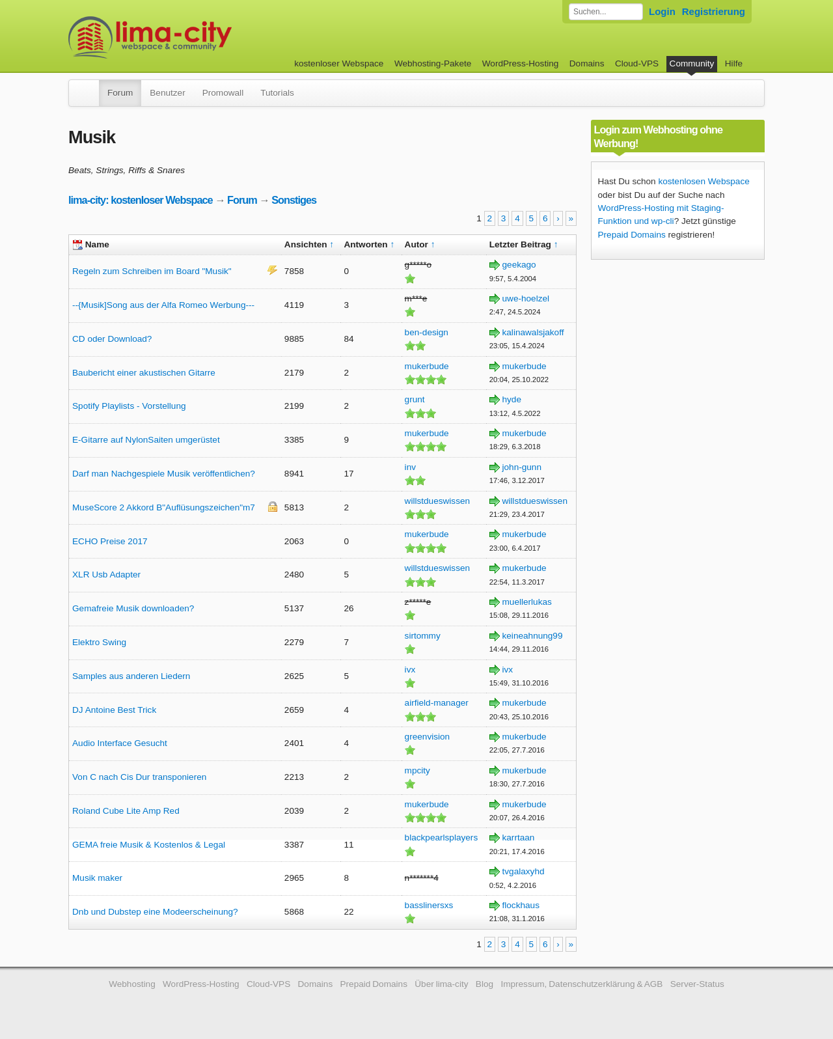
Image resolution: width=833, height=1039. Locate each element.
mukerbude (427, 366)
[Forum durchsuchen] (606, 11)
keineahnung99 (532, 636)
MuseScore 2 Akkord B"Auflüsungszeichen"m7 (163, 507)
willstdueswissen (437, 501)
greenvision (427, 736)
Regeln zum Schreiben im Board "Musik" (152, 271)
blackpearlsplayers (441, 837)
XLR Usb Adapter (106, 574)
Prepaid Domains (632, 235)
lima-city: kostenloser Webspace (140, 200)
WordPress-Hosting (520, 63)
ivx (410, 669)
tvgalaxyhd (523, 871)
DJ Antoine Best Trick (114, 710)
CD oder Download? (112, 339)
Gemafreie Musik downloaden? (133, 608)
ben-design (426, 332)
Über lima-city (441, 984)
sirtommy (423, 636)
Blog (484, 984)
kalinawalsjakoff (533, 332)
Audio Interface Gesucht (119, 743)
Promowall (222, 93)
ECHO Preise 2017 (110, 541)
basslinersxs (429, 905)
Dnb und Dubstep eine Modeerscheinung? (155, 912)
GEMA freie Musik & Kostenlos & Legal (148, 845)
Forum (120, 93)
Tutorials (277, 93)
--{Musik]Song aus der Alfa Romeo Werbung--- (163, 305)
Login (662, 11)
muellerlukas (527, 602)
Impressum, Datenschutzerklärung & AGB (581, 984)
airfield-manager (437, 703)
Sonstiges (293, 200)
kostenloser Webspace (338, 63)
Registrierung (713, 11)
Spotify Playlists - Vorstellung (129, 406)
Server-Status (697, 984)
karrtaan (518, 837)
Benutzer (167, 93)
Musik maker (97, 878)
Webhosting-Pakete (432, 63)
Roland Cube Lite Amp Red (126, 811)
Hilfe (734, 63)
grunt (415, 399)
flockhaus (520, 905)
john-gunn (521, 467)
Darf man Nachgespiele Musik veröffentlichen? (163, 473)
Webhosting (132, 984)
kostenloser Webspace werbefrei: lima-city (198, 37)
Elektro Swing (99, 642)
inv (410, 467)
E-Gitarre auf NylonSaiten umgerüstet (146, 440)
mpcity (417, 770)
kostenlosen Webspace (703, 181)
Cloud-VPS (637, 63)
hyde (511, 399)
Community (692, 63)
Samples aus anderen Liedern (131, 676)
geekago (519, 265)
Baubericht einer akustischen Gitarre (143, 373)
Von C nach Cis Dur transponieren (139, 777)
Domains (587, 63)
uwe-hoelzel (526, 298)
